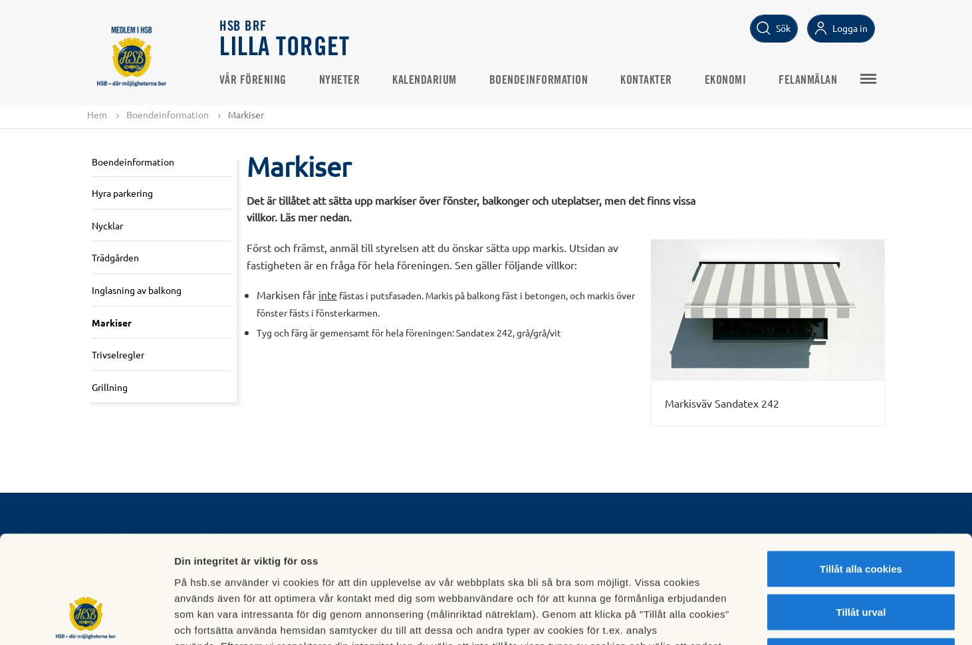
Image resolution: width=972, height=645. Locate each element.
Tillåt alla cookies (861, 470)
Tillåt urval (861, 514)
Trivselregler (118, 354)
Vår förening (253, 80)
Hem (97, 114)
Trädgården (115, 257)
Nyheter (340, 80)
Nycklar (107, 225)
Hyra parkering (122, 193)
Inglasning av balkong (137, 290)
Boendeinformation (539, 80)
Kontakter (647, 80)
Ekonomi (726, 80)
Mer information (707, 618)
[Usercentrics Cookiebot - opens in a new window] (86, 619)
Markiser (112, 322)
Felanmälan (809, 80)
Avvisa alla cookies (860, 557)
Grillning (110, 387)
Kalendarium (426, 80)
